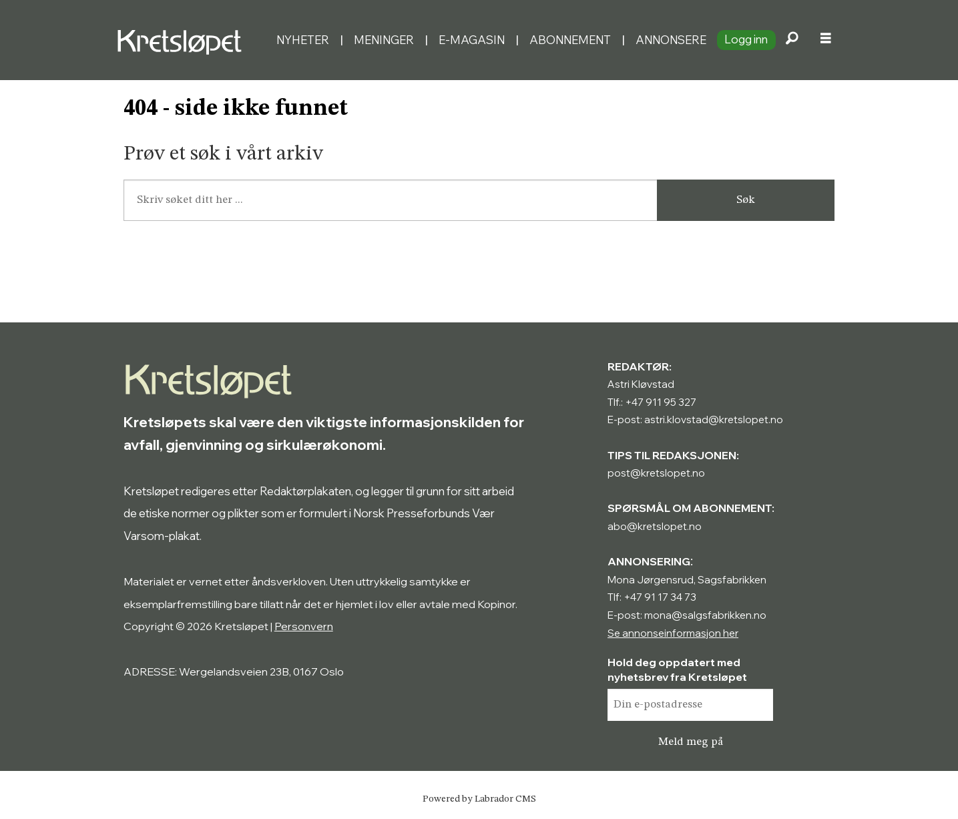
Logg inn (746, 39)
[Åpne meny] (825, 40)
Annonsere (671, 40)
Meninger (384, 40)
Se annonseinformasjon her (673, 633)
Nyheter (302, 40)
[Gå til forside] (183, 40)
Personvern (303, 626)
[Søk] (792, 40)
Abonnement (570, 40)
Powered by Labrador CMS (479, 799)
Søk (745, 200)
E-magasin (472, 40)
